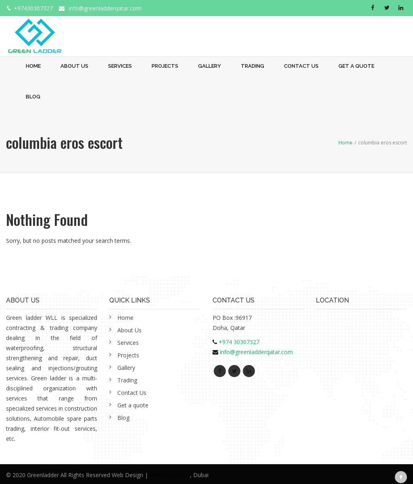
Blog (33, 97)
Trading (252, 66)
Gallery (209, 66)
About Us (74, 66)
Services (120, 66)
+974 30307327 (239, 342)
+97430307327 (33, 8)
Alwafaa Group (170, 475)
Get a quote (356, 66)
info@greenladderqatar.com (105, 8)
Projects (165, 66)
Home (33, 66)
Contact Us (301, 66)
